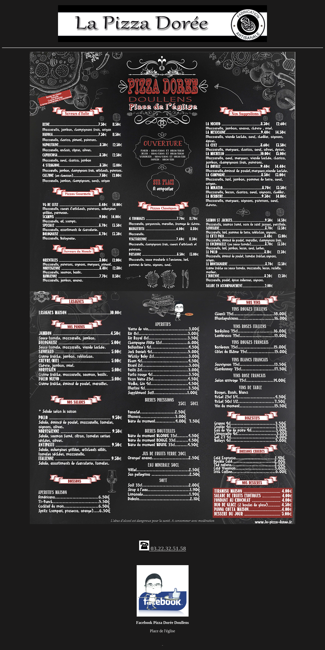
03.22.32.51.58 (168, 548)
